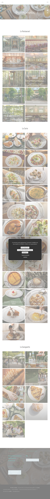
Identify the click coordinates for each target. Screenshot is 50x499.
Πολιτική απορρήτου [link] (25, 255)
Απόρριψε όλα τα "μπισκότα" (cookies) (25, 250)
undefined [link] (25, 257)
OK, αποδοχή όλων (25, 247)
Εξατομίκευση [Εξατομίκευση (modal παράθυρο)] (25, 252)
